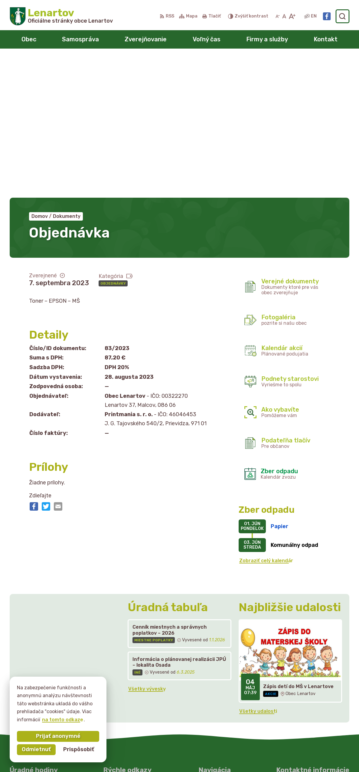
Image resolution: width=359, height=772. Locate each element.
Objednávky (113, 143)
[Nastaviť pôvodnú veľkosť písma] (284, 16)
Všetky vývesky (147, 548)
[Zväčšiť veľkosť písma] (292, 16)
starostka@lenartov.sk (304, 698)
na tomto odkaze (62, 720)
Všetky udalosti (258, 571)
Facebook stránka (298, 705)
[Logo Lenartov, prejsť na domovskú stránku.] (61, 16)
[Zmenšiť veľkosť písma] (277, 16)
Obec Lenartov (189, 756)
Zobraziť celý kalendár (266, 420)
